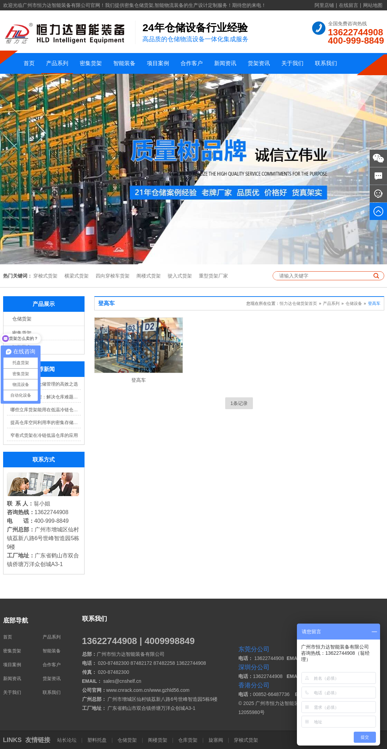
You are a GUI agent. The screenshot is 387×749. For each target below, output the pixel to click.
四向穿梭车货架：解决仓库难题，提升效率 (45, 396)
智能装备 (124, 63)
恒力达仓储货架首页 (298, 303)
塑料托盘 (97, 740)
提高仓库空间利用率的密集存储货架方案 (45, 422)
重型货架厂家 (213, 276)
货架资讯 (259, 63)
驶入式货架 (180, 276)
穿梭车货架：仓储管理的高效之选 (44, 384)
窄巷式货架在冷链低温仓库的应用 (44, 435)
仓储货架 (22, 318)
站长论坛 (67, 740)
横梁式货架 (76, 276)
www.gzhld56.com (170, 690)
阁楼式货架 (149, 276)
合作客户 (192, 63)
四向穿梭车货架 (113, 276)
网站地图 (372, 5)
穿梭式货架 (45, 276)
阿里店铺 (324, 5)
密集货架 (91, 63)
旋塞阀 (216, 740)
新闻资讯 (225, 63)
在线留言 (348, 5)
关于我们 (292, 63)
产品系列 (57, 63)
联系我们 (326, 63)
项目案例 (158, 63)
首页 (29, 63)
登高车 (374, 303)
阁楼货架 (158, 740)
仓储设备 (353, 303)
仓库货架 (188, 740)
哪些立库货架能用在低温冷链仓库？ (45, 409)
